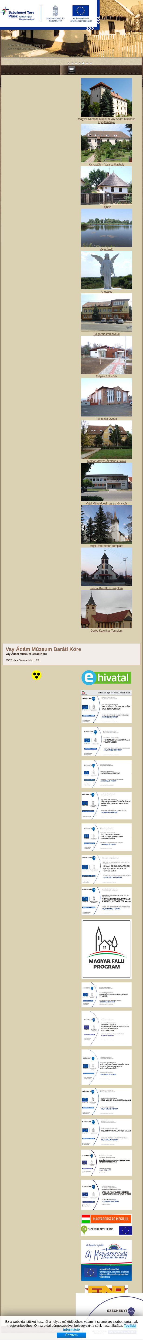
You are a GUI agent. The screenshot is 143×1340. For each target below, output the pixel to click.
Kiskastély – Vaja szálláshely (106, 164)
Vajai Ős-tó (106, 249)
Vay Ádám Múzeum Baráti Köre (43, 649)
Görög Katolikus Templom (107, 630)
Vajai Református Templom (106, 546)
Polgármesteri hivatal (106, 334)
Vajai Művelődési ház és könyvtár (106, 503)
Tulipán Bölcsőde (106, 376)
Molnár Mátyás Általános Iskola (106, 461)
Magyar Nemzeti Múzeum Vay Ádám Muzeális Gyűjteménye (106, 120)
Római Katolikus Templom (106, 588)
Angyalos (106, 291)
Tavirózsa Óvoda (106, 418)
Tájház (106, 207)
